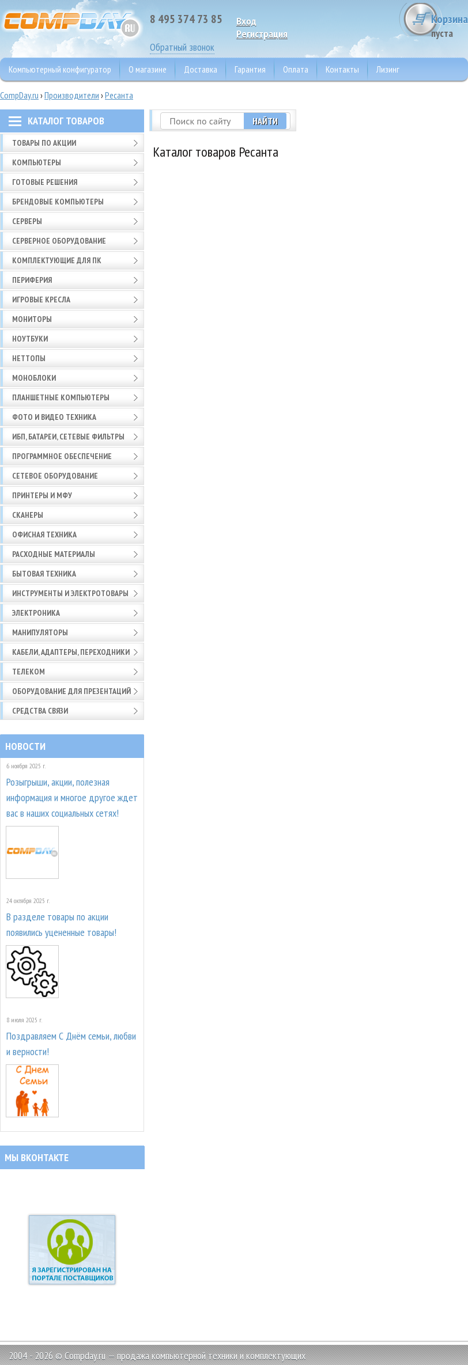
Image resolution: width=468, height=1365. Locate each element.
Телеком (28, 671)
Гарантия (250, 69)
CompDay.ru (19, 95)
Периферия (32, 280)
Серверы (27, 221)
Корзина (425, 26)
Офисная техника (44, 534)
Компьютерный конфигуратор (60, 69)
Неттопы (29, 358)
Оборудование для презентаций (71, 691)
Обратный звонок (182, 47)
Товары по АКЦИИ (44, 143)
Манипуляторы (40, 632)
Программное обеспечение (62, 456)
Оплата (295, 69)
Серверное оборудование (59, 241)
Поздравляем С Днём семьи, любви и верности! (71, 1043)
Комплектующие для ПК (56, 260)
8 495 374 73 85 (186, 19)
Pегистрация (262, 33)
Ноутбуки (30, 338)
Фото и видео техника (54, 417)
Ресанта (119, 95)
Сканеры (27, 515)
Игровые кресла (41, 299)
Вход (246, 21)
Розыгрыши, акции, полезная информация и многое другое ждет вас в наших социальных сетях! (72, 797)
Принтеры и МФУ (42, 495)
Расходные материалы (53, 554)
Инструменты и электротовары (70, 593)
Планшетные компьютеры (61, 397)
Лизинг (387, 69)
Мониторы (32, 319)
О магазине (148, 69)
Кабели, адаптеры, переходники (71, 652)
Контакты (342, 69)
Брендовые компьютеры (58, 201)
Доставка (200, 69)
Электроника (36, 613)
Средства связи (40, 711)
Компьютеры (36, 162)
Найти (276, 121)
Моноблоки (34, 378)
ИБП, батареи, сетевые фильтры (68, 436)
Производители (71, 95)
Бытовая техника (44, 573)
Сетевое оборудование (55, 476)
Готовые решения (44, 182)
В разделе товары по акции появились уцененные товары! (61, 924)
